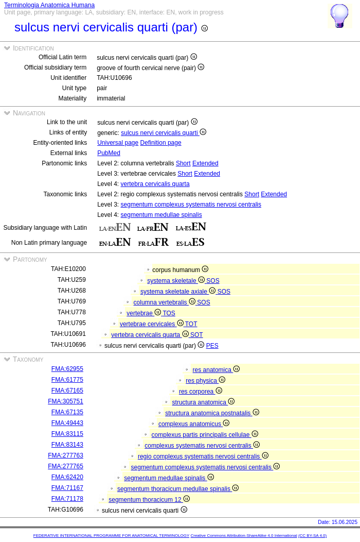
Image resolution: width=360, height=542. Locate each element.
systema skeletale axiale (179, 291)
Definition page (161, 142)
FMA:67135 (67, 412)
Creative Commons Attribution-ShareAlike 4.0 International (243, 535)
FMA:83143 (67, 444)
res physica (205, 380)
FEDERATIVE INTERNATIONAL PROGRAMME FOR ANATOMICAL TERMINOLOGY (111, 535)
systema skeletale (176, 280)
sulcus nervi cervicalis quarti (163, 133)
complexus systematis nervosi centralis (202, 445)
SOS (212, 280)
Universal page (117, 142)
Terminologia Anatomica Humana (49, 5)
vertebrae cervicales (152, 324)
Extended (205, 163)
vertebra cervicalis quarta (155, 184)
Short (183, 163)
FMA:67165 (67, 390)
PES (212, 345)
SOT (196, 334)
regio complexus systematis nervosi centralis (203, 456)
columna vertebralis (165, 302)
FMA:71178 (67, 498)
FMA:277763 (65, 455)
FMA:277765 (65, 466)
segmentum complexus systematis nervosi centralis (191, 204)
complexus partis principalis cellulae (205, 434)
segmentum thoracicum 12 (149, 499)
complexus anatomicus (193, 424)
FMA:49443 (67, 423)
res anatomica (216, 370)
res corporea (200, 391)
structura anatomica (203, 402)
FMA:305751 (65, 401)
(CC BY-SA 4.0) (312, 535)
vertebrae (145, 313)
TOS (169, 313)
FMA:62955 (67, 368)
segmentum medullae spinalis (161, 214)
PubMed (108, 153)
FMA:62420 (67, 477)
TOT (191, 324)
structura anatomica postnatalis (212, 413)
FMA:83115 (67, 433)
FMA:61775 (67, 379)
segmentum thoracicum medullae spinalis (178, 489)
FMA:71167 (67, 488)
